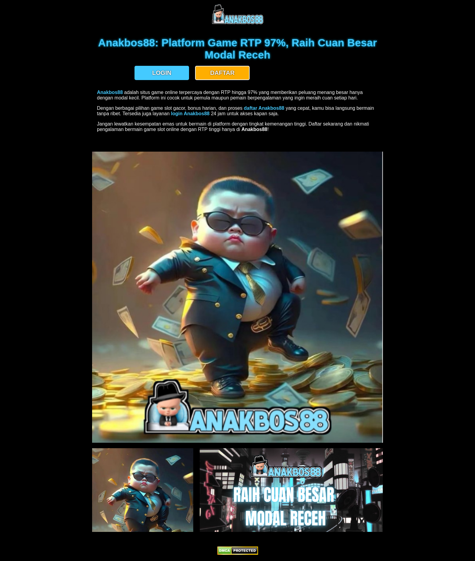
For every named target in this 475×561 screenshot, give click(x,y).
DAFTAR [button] (222, 72)
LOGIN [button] (161, 72)
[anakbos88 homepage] (237, 23)
